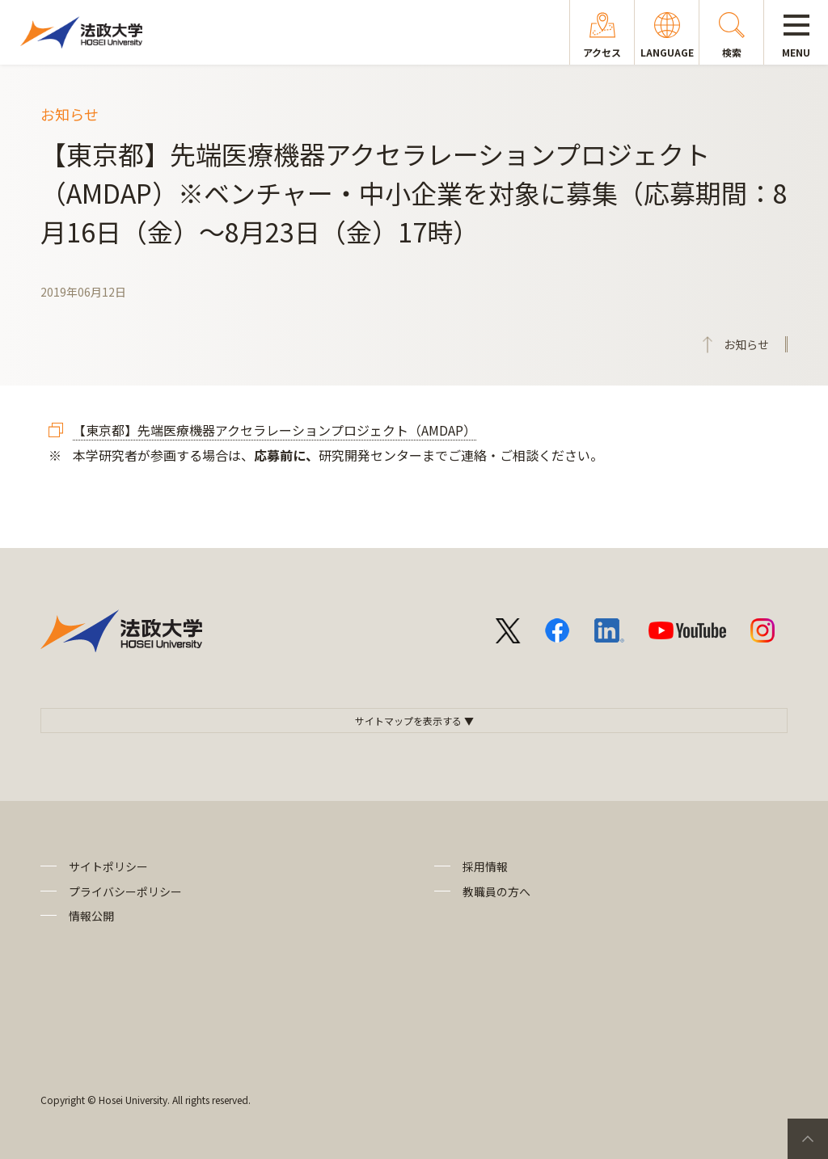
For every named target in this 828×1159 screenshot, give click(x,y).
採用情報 (485, 866)
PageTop (808, 1139)
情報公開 (91, 916)
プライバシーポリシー (125, 891)
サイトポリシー (108, 866)
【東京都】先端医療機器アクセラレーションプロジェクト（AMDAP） (274, 430)
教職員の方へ (496, 891)
